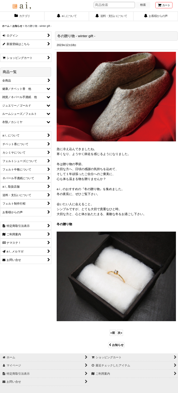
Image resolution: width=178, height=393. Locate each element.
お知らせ (116, 345)
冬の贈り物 (64, 224)
